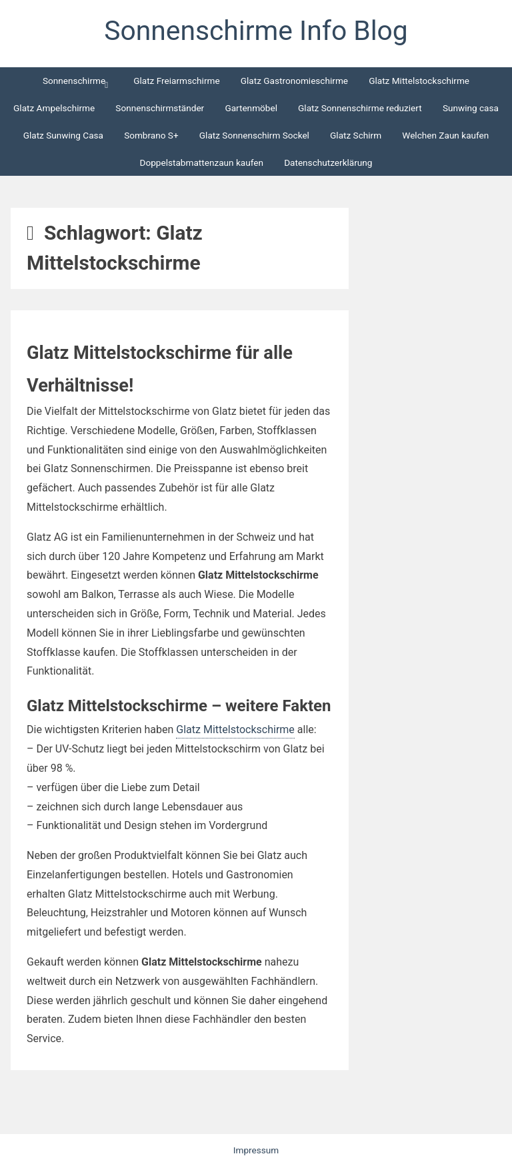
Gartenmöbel (251, 108)
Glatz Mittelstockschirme (419, 80)
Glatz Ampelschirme (54, 108)
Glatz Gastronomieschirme (294, 80)
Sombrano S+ (151, 135)
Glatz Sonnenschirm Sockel (254, 135)
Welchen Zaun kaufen (445, 135)
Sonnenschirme (74, 80)
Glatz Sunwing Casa (63, 135)
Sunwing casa (471, 108)
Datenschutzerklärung (328, 162)
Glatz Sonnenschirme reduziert (360, 108)
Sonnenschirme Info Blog (256, 31)
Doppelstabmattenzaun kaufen (201, 162)
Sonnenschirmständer (159, 108)
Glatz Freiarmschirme (176, 80)
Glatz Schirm (355, 135)
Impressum (256, 1150)
